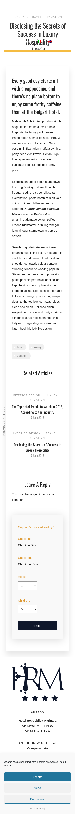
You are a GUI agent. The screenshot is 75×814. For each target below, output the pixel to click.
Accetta (37, 777)
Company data (37, 748)
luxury (38, 347)
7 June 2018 (37, 417)
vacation (22, 355)
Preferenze (37, 799)
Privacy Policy (37, 808)
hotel (20, 347)
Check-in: (25, 538)
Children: (24, 600)
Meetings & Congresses (39, 14)
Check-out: (26, 557)
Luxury (52, 395)
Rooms (29, 9)
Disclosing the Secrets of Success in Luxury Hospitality (37, 447)
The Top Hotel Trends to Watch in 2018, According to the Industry (37, 409)
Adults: (22, 576)
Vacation (37, 399)
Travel (51, 433)
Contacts (25, 41)
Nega (37, 788)
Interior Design (26, 395)
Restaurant (47, 9)
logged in (35, 494)
